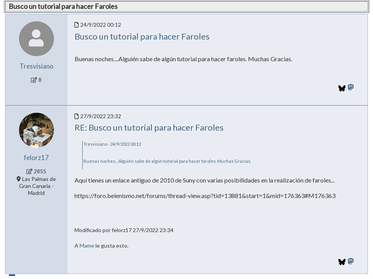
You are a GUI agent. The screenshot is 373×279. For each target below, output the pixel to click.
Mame (87, 245)
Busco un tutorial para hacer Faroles (142, 36)
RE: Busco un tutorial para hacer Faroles (149, 127)
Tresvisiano (36, 66)
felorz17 (36, 157)
